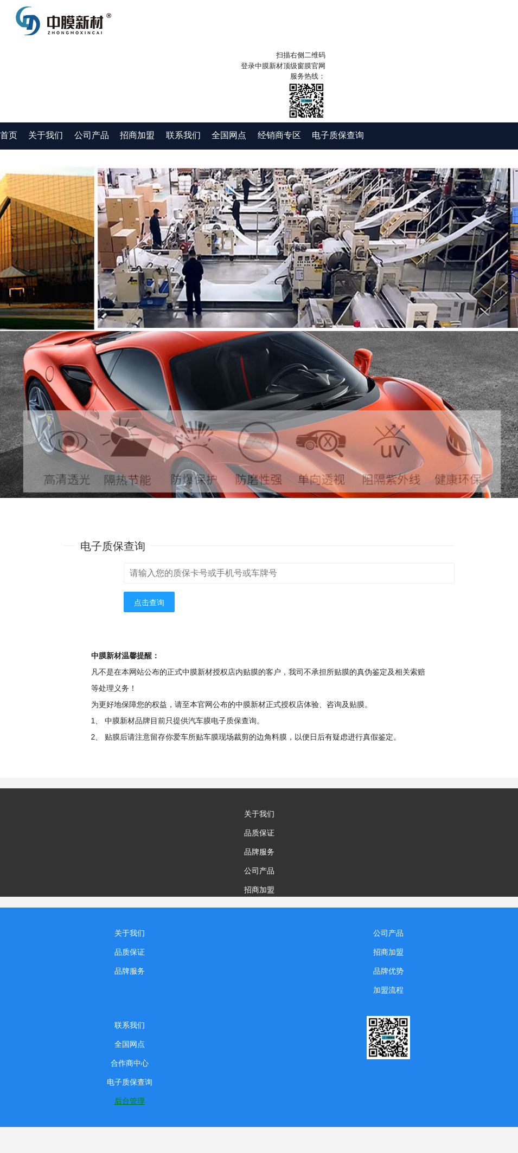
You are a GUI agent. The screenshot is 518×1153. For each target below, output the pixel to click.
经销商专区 (279, 135)
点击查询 (149, 602)
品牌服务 (259, 851)
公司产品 (91, 135)
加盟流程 (388, 990)
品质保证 (259, 832)
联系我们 (183, 135)
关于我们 (45, 135)
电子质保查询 (338, 135)
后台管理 (129, 1101)
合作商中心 (130, 1063)
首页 (8, 135)
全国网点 (229, 135)
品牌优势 (388, 971)
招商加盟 (137, 135)
